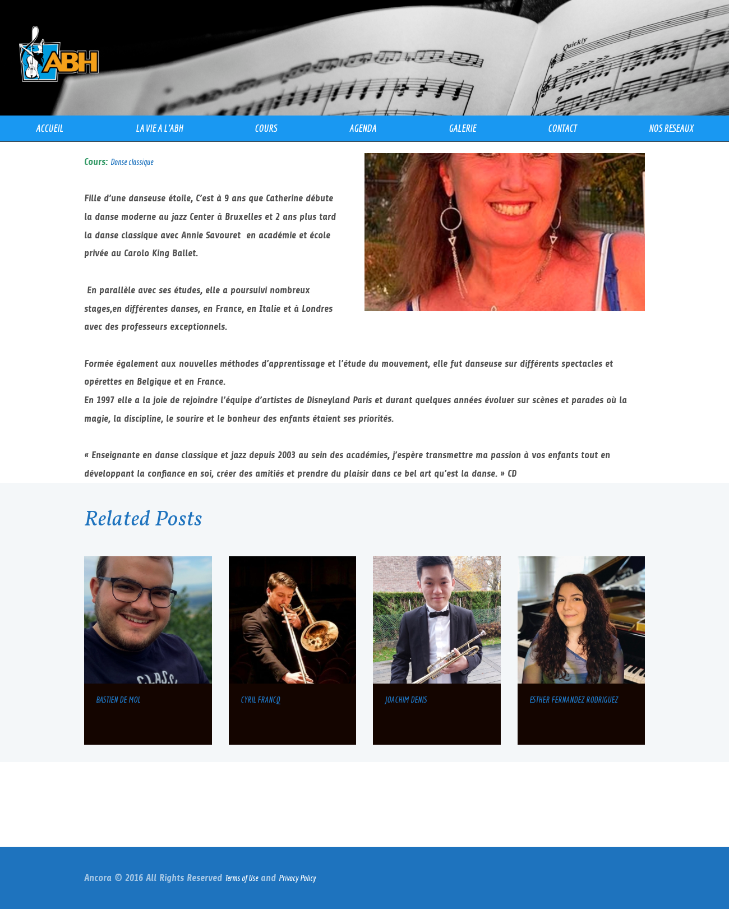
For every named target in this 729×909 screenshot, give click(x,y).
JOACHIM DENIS (406, 699)
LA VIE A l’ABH (159, 128)
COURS (266, 128)
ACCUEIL (49, 128)
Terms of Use (241, 878)
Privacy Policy (297, 878)
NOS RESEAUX (671, 128)
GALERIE (462, 128)
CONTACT (562, 128)
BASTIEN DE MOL (118, 699)
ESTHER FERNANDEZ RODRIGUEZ (573, 699)
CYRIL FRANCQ (260, 699)
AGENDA (362, 128)
